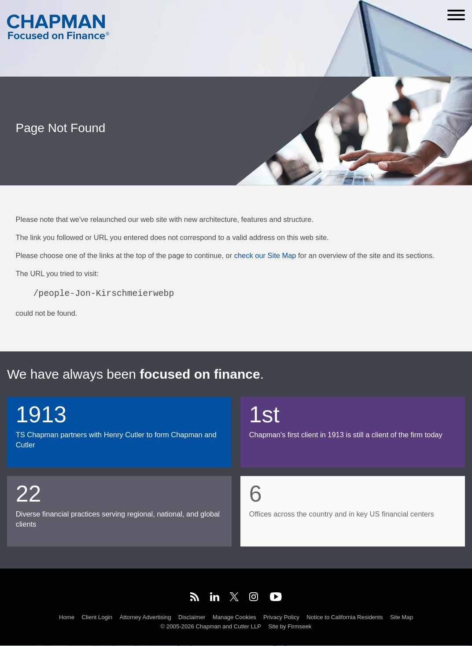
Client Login (97, 617)
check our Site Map (265, 255)
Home (66, 617)
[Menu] (456, 15)
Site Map (401, 617)
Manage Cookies (234, 617)
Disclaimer (191, 617)
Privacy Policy (281, 617)
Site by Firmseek (289, 626)
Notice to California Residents (344, 617)
